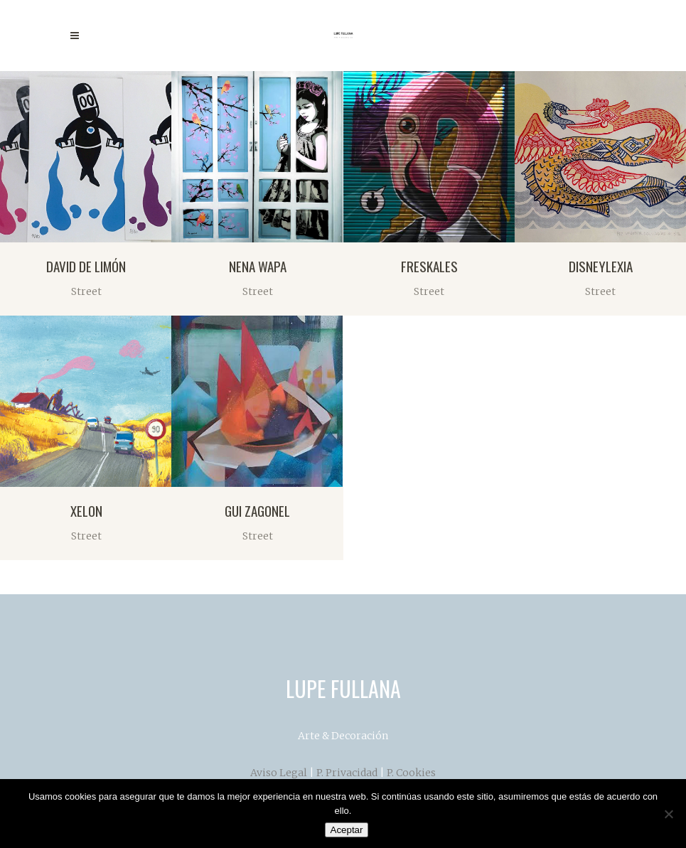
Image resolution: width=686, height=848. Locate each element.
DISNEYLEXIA (601, 266)
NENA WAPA (257, 266)
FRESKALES (429, 266)
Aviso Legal (278, 772)
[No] (668, 814)
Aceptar (347, 830)
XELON (86, 510)
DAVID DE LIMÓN (86, 266)
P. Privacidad (346, 772)
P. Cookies (411, 772)
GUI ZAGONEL (257, 510)
